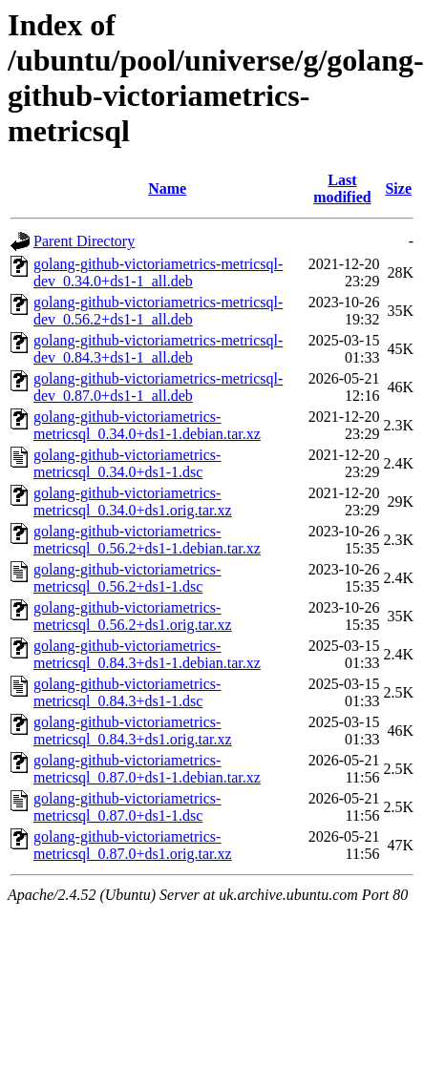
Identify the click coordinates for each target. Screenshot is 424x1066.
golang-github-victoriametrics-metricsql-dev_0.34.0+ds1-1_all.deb (158, 272)
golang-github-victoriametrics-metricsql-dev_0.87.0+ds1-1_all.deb (158, 387)
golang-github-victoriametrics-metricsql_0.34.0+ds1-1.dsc (127, 463)
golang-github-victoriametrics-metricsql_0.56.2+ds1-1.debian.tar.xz (147, 539)
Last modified (342, 188)
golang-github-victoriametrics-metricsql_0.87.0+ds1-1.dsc (127, 807)
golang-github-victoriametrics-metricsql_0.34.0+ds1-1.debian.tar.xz (147, 425)
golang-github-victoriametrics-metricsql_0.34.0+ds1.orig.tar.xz (132, 501)
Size (398, 188)
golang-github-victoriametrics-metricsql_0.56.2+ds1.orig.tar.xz (132, 616)
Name (167, 188)
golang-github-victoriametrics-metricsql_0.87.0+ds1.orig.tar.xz (132, 845)
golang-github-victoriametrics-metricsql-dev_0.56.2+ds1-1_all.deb (158, 310)
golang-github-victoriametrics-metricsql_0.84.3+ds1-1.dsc (127, 692)
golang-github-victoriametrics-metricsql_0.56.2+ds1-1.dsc (127, 578)
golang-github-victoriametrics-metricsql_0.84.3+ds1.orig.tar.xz (132, 730)
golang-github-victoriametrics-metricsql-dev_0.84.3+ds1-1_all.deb (158, 349)
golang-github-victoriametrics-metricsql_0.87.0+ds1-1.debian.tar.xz (147, 768)
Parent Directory (84, 241)
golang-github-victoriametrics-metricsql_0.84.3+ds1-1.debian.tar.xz (147, 654)
